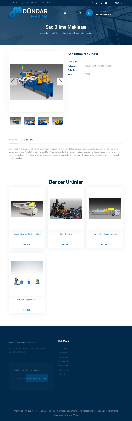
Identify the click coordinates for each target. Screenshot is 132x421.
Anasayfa (43, 33)
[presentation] (13, 81)
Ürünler (55, 33)
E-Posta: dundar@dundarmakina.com (58, 2)
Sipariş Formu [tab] (27, 139)
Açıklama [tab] (13, 139)
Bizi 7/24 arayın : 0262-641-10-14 (25, 2)
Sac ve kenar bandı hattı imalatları (78, 33)
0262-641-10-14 (103, 14)
